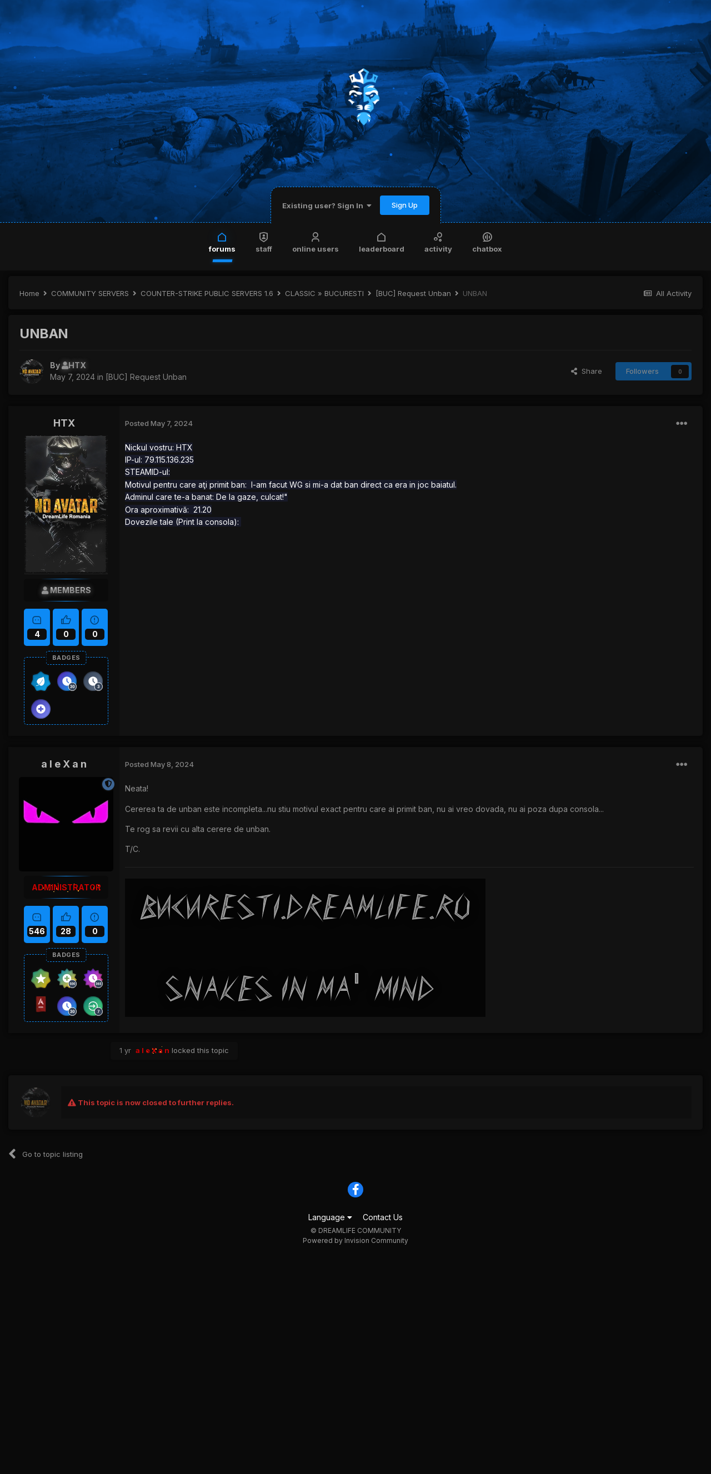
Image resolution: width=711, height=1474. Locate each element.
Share (586, 371)
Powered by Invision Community (355, 1240)
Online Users (315, 241)
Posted (159, 423)
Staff (264, 241)
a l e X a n (64, 764)
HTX (64, 423)
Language (330, 1217)
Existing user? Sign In (327, 205)
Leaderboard (381, 241)
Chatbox (487, 241)
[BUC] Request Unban (146, 377)
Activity (438, 241)
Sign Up (405, 204)
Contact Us (383, 1217)
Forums (222, 241)
